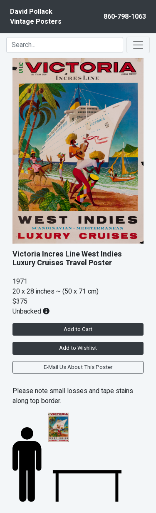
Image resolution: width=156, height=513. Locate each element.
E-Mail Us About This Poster (78, 367)
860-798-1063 (125, 17)
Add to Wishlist (78, 348)
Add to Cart (78, 329)
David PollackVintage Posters (36, 17)
